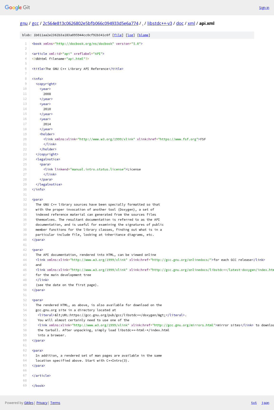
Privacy (41, 402)
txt (254, 402)
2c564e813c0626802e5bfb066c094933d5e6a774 (90, 23)
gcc (35, 23)
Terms (55, 402)
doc (180, 23)
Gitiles (28, 402)
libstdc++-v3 (159, 23)
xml (191, 23)
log (130, 35)
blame (143, 35)
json (265, 402)
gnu (24, 23)
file (118, 35)
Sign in (264, 7)
